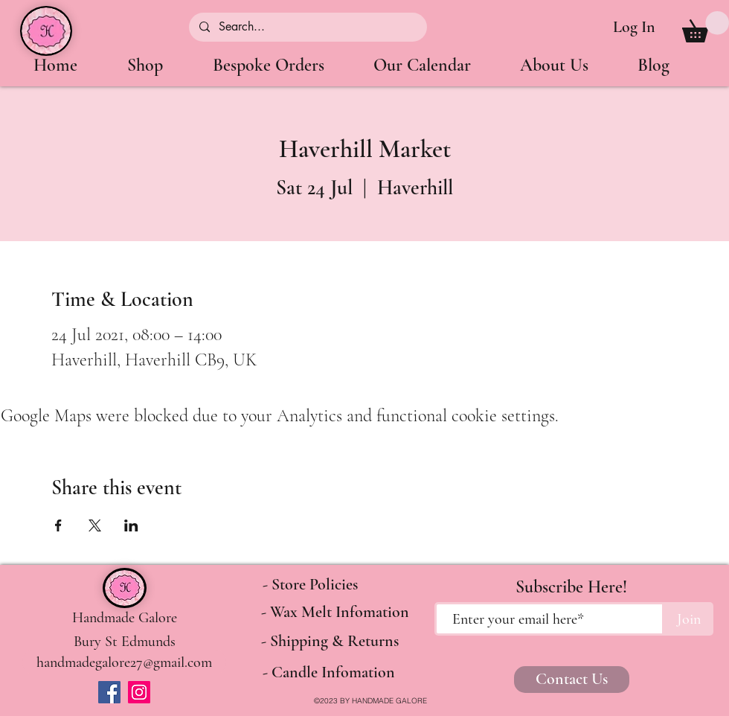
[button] (705, 26)
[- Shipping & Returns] (330, 641)
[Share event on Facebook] (58, 525)
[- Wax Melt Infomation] (335, 612)
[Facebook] (109, 692)
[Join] (688, 619)
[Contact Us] (571, 679)
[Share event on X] (95, 525)
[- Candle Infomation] (328, 672)
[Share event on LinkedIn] (131, 525)
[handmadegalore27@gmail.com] (124, 662)
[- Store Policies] (310, 585)
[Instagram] (139, 692)
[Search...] (307, 27)
